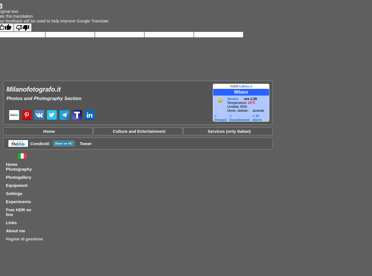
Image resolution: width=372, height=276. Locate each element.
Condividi (39, 143)
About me (15, 230)
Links (11, 222)
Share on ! (63, 143)
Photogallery (18, 177)
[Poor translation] (23, 27)
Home (49, 131)
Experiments (18, 201)
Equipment (17, 185)
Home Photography (19, 166)
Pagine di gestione (24, 238)
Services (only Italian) (229, 131)
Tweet (85, 143)
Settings (14, 193)
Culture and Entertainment (139, 131)
